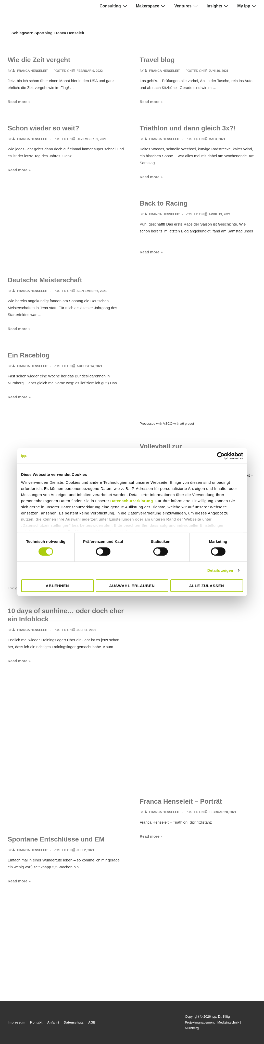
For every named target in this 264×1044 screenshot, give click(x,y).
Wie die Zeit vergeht (39, 60)
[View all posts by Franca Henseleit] (30, 71)
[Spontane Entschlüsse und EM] (85, 850)
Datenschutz (73, 1022)
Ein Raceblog (29, 355)
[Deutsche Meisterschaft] (92, 291)
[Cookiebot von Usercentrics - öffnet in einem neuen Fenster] (220, 455)
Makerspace (151, 5)
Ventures (186, 5)
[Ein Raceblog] (89, 366)
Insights (218, 5)
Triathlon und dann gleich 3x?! (188, 128)
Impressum (16, 1022)
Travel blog (157, 60)
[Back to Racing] (220, 214)
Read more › (151, 836)
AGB (92, 1022)
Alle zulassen (206, 585)
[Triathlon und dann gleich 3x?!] (217, 139)
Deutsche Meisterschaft (45, 280)
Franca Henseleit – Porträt (181, 801)
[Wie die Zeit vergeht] (90, 71)
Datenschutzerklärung (131, 501)
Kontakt (36, 1022)
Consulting (113, 5)
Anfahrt (53, 1022)
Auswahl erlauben (132, 585)
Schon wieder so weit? (43, 128)
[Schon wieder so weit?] (91, 139)
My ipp (247, 5)
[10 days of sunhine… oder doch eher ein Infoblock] (86, 630)
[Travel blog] (218, 71)
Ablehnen (57, 585)
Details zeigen (220, 570)
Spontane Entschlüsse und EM (56, 839)
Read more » (19, 101)
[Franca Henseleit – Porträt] (222, 812)
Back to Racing (164, 203)
